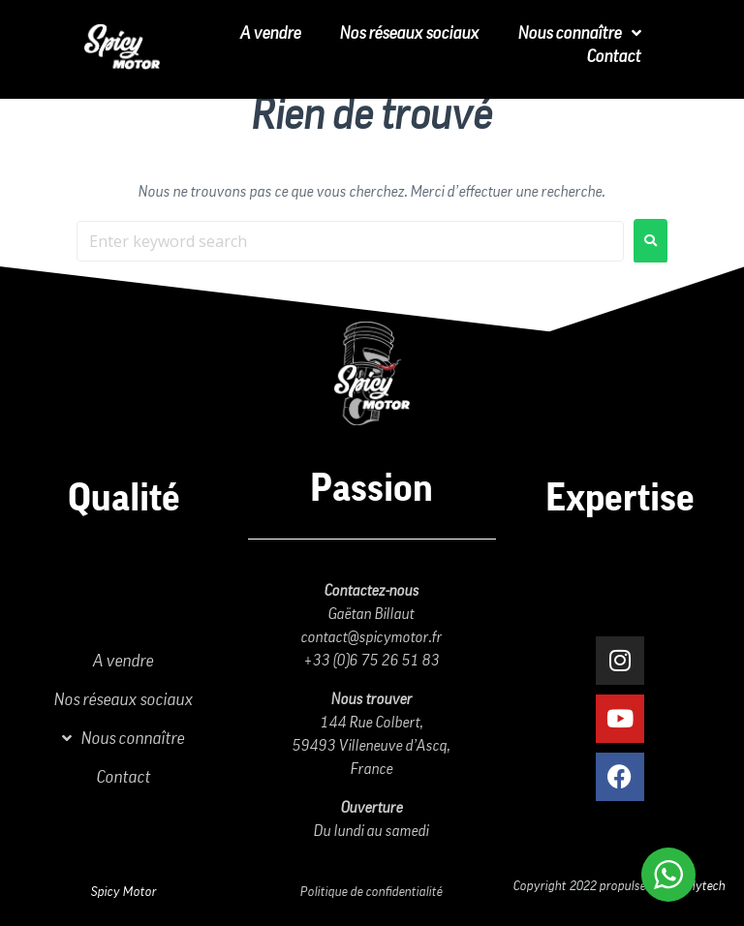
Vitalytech (698, 886)
